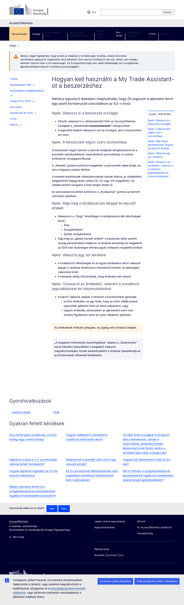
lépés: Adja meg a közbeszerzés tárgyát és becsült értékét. (161, 146)
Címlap (36, 34)
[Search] (168, 12)
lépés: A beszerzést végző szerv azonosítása (160, 133)
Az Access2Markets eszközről (154, 527)
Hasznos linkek (21, 412)
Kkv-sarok (119, 34)
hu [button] (91, 12)
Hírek (56, 412)
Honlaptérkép (145, 533)
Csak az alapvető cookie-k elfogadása (157, 581)
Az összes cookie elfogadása (115, 581)
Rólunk (166, 34)
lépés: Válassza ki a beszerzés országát (160, 122)
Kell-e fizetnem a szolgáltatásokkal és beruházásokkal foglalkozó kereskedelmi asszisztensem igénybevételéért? (148, 475)
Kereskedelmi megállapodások (81, 34)
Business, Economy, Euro (109, 555)
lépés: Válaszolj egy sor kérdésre (160, 157)
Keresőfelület (19, 34)
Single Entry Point (104, 34)
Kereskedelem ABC (55, 34)
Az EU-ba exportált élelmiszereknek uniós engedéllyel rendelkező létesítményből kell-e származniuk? (92, 475)
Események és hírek (135, 34)
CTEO (152, 34)
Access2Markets (18, 521)
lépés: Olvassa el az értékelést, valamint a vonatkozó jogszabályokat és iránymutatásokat (161, 172)
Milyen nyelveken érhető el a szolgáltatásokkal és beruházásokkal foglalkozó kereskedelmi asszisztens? (32, 491)
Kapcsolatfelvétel (104, 527)
